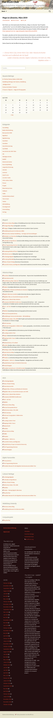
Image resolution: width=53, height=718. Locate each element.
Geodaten (5, 143)
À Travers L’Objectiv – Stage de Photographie (14, 89)
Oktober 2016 (6, 683)
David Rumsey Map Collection (10, 281)
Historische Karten (7, 162)
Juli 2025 (5, 593)
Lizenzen (4, 172)
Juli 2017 (5, 667)
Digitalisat (5, 135)
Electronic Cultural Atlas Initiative (11, 299)
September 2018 (7, 649)
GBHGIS (5, 311)
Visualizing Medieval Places (9, 251)
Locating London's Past (8, 333)
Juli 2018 (5, 654)
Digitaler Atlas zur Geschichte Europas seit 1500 (15, 297)
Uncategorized (6, 207)
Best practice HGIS (7, 133)
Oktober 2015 (6, 704)
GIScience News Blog (8, 223)
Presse (4, 183)
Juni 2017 (5, 670)
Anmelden (27, 531)
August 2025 (6, 591)
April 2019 (5, 636)
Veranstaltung (6, 209)
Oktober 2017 (6, 665)
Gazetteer (5, 141)
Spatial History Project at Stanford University (14, 363)
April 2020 (5, 625)
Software (4, 191)
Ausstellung (5, 127)
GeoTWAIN (5, 148)
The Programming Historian (9, 245)
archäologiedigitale (8, 256)
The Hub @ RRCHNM (8, 259)
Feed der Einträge (29, 534)
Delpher (5, 287)
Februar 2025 (6, 601)
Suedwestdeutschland (8, 196)
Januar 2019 (6, 641)
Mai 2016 (5, 688)
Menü (3, 11)
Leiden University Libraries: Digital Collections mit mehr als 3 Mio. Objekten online (29, 59)
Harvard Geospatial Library (9, 313)
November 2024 (7, 604)
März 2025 (6, 599)
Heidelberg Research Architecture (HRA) (13, 231)
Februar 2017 (6, 678)
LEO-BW (5, 330)
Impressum (6, 532)
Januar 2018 (6, 662)
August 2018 (6, 651)
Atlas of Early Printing (8, 262)
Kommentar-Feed (29, 536)
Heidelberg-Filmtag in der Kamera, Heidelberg (14, 82)
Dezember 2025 (7, 586)
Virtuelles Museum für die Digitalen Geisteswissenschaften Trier (19, 466)
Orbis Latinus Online (7, 180)
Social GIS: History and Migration (11, 264)
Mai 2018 (5, 657)
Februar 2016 (6, 694)
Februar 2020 (6, 628)
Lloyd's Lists (5, 175)
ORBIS (4, 355)
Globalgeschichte (6, 156)
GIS (3, 154)
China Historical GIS (7, 278)
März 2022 (6, 612)
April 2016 (5, 691)
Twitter (4, 201)
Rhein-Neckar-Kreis (7, 188)
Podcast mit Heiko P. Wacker (9, 87)
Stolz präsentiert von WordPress (24, 714)
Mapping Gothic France (8, 338)
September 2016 (7, 686)
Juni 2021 (5, 615)
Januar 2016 (6, 696)
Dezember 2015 (7, 699)
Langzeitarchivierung (7, 167)
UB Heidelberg (6, 204)
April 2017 (5, 673)
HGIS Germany (6, 323)
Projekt (4, 185)
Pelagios (5, 228)
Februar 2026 (6, 583)
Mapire (4, 335)
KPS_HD (24, 20)
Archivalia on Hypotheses (9, 240)
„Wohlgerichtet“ (6, 84)
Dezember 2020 (7, 620)
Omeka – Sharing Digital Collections (12, 490)
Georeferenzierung (7, 146)
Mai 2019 (5, 633)
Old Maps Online (7, 349)
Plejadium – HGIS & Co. (8, 360)
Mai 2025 (5, 596)
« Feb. (12, 115)
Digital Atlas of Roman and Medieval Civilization (14, 289)
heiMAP (4, 159)
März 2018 (6, 659)
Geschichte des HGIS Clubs (9, 151)
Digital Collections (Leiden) (9, 294)
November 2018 (7, 644)
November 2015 (7, 702)
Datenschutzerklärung (9, 528)
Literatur (4, 170)
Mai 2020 (5, 622)
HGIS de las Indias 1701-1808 (10, 319)
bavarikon (5, 275)
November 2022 (7, 607)
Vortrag (4, 212)
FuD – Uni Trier (6, 306)
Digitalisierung (6, 138)
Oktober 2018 (6, 646)
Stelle (3, 193)
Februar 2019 (6, 638)
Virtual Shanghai (7, 365)
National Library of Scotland (10, 342)
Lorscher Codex (6, 177)
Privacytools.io (6, 460)
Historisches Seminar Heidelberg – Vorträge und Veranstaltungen (19, 233)
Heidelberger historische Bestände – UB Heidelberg (16, 316)
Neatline (5, 345)
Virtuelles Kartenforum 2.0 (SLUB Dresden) (13, 368)
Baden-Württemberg (7, 130)
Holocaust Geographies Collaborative (12, 326)
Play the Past (6, 493)
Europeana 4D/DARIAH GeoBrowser (12, 302)
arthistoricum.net (7, 254)
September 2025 (7, 588)
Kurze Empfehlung (7, 164)
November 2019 (7, 630)
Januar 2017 (6, 680)
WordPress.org (29, 539)
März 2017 (6, 675)
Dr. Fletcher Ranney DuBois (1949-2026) (12, 79)
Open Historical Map (8, 352)
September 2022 (7, 609)
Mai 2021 (5, 617)
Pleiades (5, 357)
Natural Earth (6, 426)
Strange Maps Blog (7, 225)
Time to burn (16, 20)
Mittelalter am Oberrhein (9, 236)
